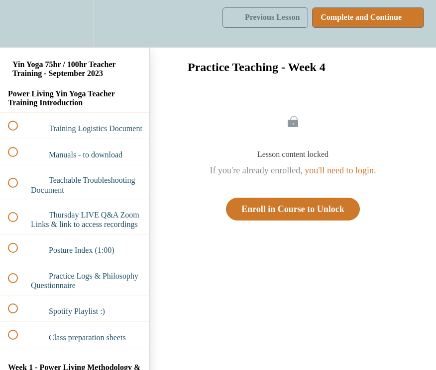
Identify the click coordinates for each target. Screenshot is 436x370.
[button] (18, 23)
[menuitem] (74, 23)
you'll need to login (339, 170)
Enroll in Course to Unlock (292, 209)
